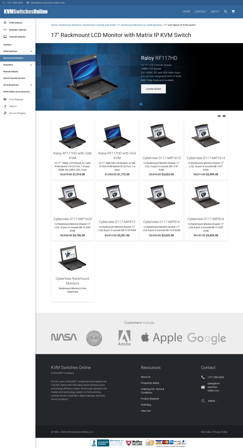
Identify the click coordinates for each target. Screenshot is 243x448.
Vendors (7, 44)
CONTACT (201, 11)
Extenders (18, 65)
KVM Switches (18, 51)
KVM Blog (146, 404)
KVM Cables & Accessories (16, 91)
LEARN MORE (153, 89)
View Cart (146, 410)
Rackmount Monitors (13, 58)
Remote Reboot (10, 71)
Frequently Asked (150, 383)
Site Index (206, 432)
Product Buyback (150, 398)
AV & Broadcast (18, 85)
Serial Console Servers (14, 78)
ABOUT (215, 11)
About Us (146, 377)
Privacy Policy (220, 432)
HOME (187, 11)
